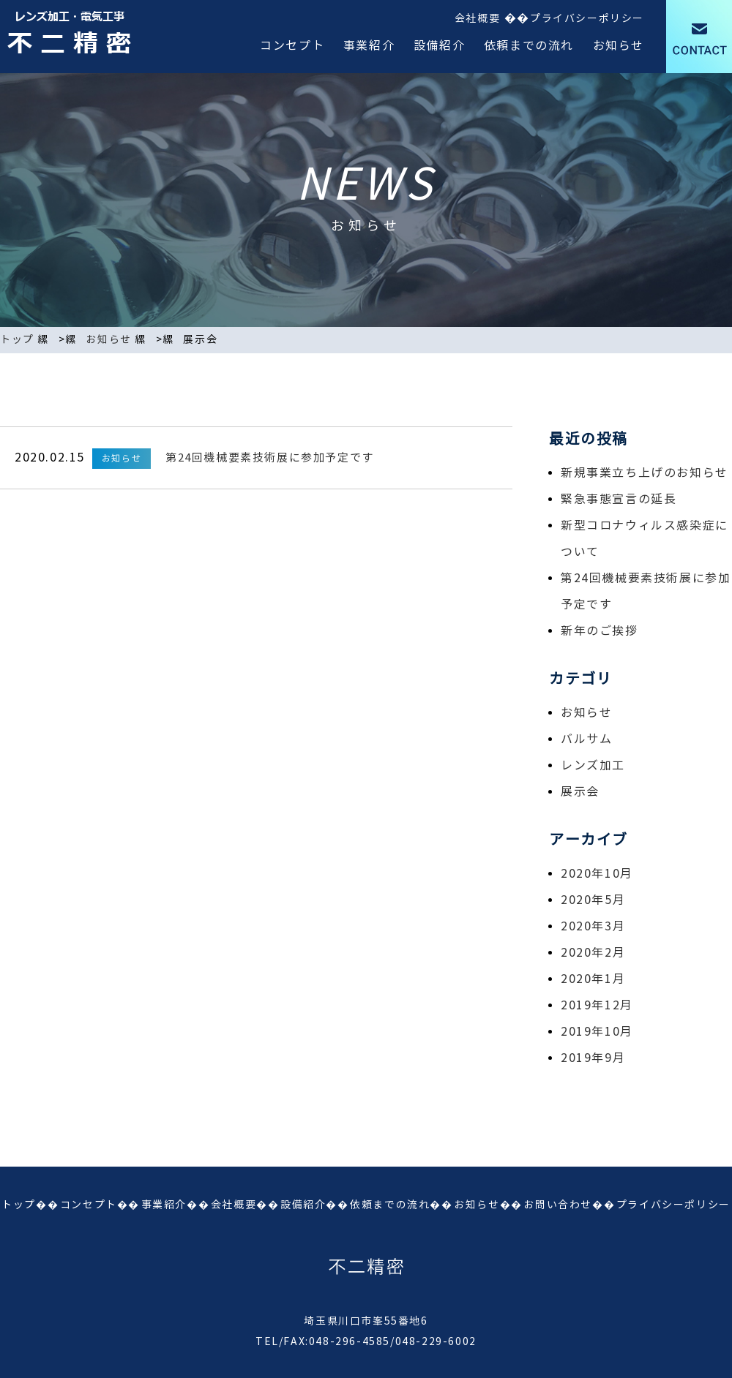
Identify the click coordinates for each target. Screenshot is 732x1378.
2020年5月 (593, 900)
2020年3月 (593, 926)
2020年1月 (593, 979)
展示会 (580, 792)
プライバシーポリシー (587, 18)
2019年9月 (593, 1058)
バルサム (586, 739)
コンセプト (292, 46)
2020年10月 (597, 874)
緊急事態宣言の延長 (618, 499)
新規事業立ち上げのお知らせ (644, 473)
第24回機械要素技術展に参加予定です (269, 457)
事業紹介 (369, 46)
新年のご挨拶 (599, 631)
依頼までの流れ (529, 46)
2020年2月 (593, 953)
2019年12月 (597, 1005)
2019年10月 (597, 1032)
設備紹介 (439, 46)
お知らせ (618, 46)
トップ (17, 340)
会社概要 (477, 18)
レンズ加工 (593, 765)
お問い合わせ (557, 1205)
